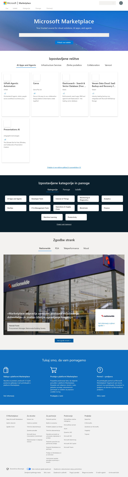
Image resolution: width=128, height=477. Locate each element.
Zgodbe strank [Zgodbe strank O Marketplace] (10, 427)
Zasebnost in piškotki (60, 472)
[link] (15, 94)
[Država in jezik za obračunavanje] (107, 3)
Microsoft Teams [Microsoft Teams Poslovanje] (68, 447)
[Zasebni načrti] (97, 3)
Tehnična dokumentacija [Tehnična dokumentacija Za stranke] (34, 427)
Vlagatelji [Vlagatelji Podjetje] (87, 430)
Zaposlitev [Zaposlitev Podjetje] (87, 419)
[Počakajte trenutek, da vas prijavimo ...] (121, 3)
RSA (57, 248)
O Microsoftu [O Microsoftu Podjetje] (88, 423)
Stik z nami (101, 396)
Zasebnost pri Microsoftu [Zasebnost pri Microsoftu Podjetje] (92, 427)
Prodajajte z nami (56, 396)
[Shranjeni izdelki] (94, 3)
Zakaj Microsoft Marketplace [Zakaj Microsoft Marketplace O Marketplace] (14, 419)
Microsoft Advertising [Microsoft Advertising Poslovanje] (70, 440)
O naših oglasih (101, 472)
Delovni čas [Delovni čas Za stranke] (30, 419)
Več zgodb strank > (64, 340)
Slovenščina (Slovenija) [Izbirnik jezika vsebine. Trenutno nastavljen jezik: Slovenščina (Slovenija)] (17, 469)
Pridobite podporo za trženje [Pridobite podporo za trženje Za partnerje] (54, 427)
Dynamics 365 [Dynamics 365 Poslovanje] (68, 432)
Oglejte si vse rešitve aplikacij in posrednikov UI (64, 167)
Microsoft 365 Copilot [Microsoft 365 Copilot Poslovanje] (70, 443)
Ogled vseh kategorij (64, 224)
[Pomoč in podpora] (92, 3)
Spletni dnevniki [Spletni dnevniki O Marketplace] (10, 423)
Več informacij (9, 396)
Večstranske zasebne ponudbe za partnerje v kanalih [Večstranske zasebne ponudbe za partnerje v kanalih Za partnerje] (52, 460)
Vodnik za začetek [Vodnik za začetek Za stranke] (32, 423)
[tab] (26, 65)
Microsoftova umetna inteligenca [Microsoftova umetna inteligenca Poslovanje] (70, 420)
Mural (86, 248)
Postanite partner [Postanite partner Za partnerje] (51, 419)
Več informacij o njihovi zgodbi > (106, 324)
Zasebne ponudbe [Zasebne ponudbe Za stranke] (32, 430)
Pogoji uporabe (74, 472)
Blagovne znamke (87, 472)
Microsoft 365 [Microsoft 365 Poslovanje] (68, 436)
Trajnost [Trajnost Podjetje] (87, 434)
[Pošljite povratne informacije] (89, 3)
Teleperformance (71, 248)
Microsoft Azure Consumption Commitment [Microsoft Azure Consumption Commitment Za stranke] (34, 435)
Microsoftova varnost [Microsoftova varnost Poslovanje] (70, 425)
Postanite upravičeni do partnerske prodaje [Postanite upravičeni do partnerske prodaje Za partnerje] (53, 442)
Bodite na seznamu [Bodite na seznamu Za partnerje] (51, 423)
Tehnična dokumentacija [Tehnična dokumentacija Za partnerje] (53, 430)
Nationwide (45, 248)
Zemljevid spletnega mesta (33, 472)
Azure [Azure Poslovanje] (65, 428)
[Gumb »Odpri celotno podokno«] (6, 8)
